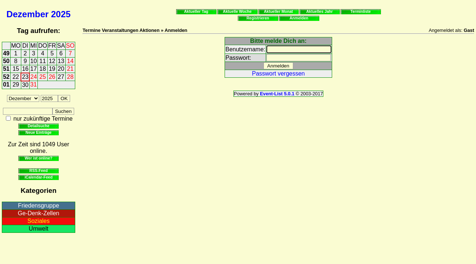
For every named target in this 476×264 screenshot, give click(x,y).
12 (52, 61)
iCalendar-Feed (38, 177)
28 (70, 77)
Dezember (28, 14)
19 (52, 69)
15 (15, 69)
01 (6, 84)
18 (42, 69)
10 (33, 61)
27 (61, 77)
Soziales (39, 221)
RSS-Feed (38, 170)
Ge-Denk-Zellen (38, 213)
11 (42, 61)
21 (70, 69)
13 (61, 61)
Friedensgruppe (38, 205)
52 (6, 77)
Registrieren (258, 18)
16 (25, 69)
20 (61, 69)
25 (42, 77)
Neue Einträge (39, 132)
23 (25, 77)
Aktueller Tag (196, 11)
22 (15, 77)
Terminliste (360, 11)
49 (6, 53)
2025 (60, 14)
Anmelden (299, 18)
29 (15, 84)
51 (6, 69)
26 (52, 77)
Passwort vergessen (278, 73)
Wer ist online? (38, 158)
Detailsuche (38, 126)
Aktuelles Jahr (319, 11)
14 (70, 61)
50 (6, 61)
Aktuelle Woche (237, 11)
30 (25, 85)
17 (33, 69)
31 (33, 84)
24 (33, 77)
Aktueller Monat (278, 11)
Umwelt (38, 228)
